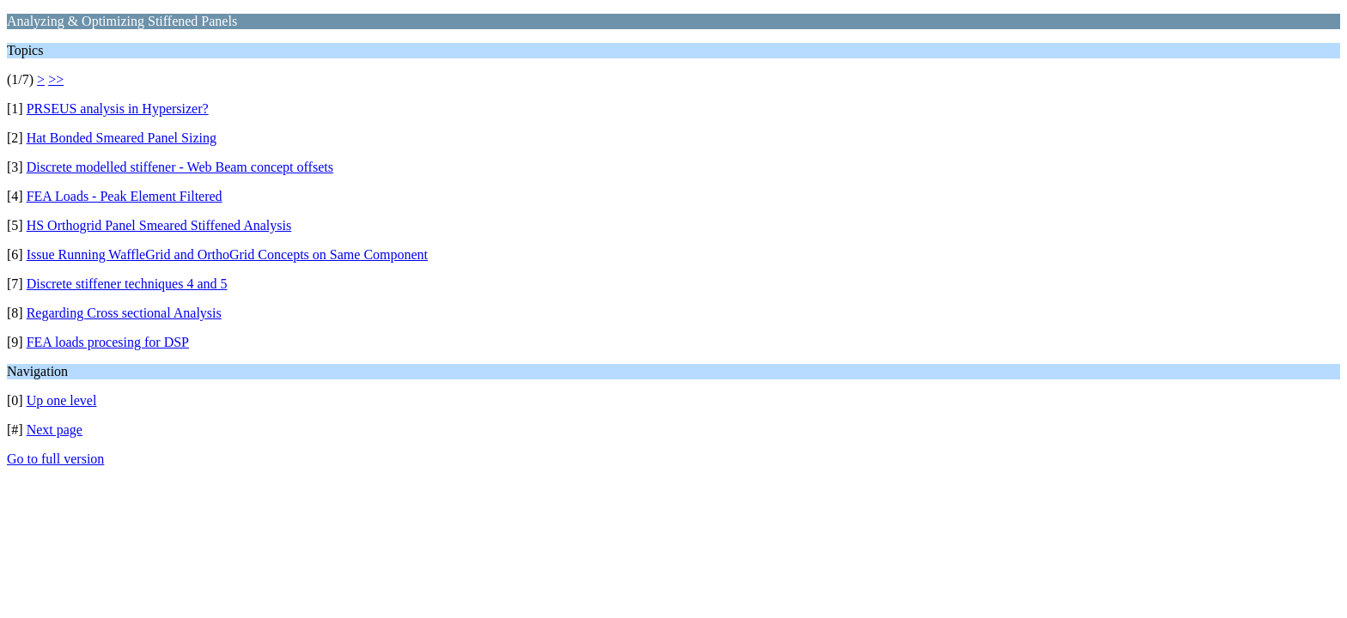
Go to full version (55, 458)
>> (56, 79)
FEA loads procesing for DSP (108, 342)
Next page (54, 429)
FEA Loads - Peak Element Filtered (124, 196)
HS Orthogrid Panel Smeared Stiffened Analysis (159, 225)
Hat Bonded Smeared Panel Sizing (121, 137)
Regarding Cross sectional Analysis (124, 313)
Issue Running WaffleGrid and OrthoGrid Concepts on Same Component (227, 254)
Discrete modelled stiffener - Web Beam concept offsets (180, 167)
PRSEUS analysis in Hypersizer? (118, 108)
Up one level (62, 400)
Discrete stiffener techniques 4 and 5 (127, 283)
